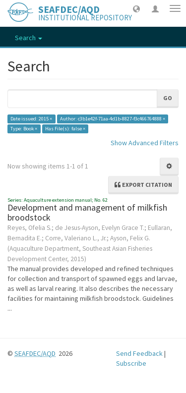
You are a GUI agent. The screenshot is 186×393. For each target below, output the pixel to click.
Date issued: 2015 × (31, 118)
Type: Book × (23, 128)
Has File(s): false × (65, 128)
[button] (136, 8)
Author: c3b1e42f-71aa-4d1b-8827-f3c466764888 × (112, 118)
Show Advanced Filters (145, 142)
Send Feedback (139, 353)
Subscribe (131, 363)
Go (167, 98)
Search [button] (28, 37)
